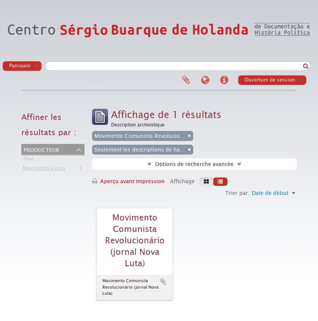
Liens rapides (224, 80)
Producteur (41, 149)
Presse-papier (186, 80)
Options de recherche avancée (194, 164)
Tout (28, 160)
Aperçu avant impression (128, 181)
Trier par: (237, 193)
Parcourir (19, 66)
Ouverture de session (270, 80)
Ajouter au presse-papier (163, 282)
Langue (205, 80)
